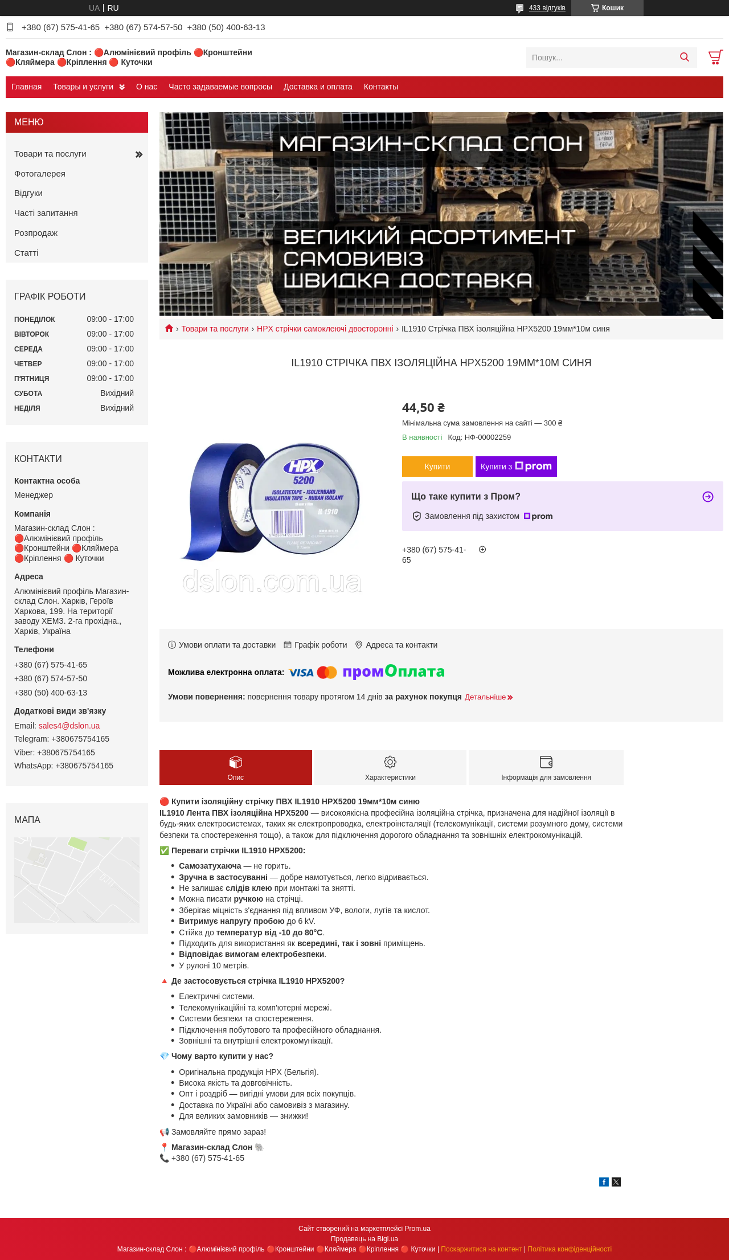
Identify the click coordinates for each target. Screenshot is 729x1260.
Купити (437, 466)
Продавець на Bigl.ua (364, 1239)
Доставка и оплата (318, 86)
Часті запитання (46, 213)
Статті (26, 252)
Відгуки (28, 193)
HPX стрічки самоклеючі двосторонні (325, 328)
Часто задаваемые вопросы (220, 86)
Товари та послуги (214, 328)
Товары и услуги (83, 86)
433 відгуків (547, 8)
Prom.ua (418, 1229)
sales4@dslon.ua (69, 725)
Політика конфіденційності (570, 1249)
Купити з (516, 466)
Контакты (381, 86)
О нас (146, 86)
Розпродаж (36, 233)
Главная (26, 86)
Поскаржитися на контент (481, 1249)
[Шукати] (684, 57)
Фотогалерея (39, 173)
